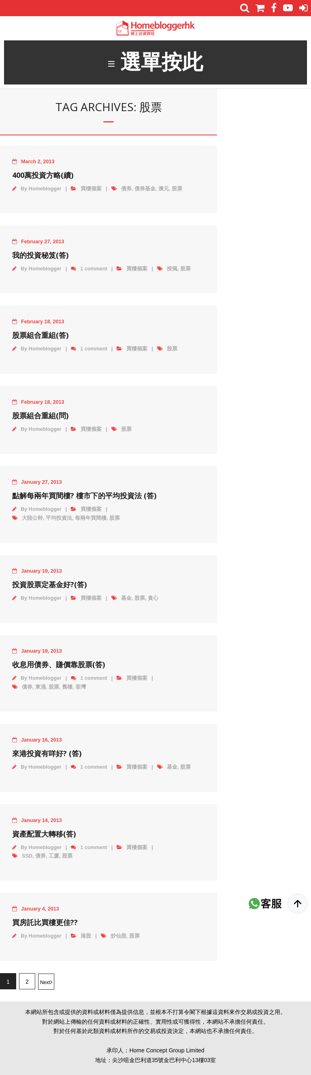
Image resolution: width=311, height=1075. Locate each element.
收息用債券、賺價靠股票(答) (58, 666)
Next (45, 984)
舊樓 (67, 688)
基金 (126, 600)
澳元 (163, 190)
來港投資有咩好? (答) (46, 755)
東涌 (40, 688)
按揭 (172, 270)
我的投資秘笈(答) (40, 256)
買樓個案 (91, 190)
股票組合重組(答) (40, 336)
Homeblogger (45, 190)
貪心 (153, 600)
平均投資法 (59, 519)
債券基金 (145, 190)
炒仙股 (118, 937)
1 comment (93, 270)
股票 (177, 190)
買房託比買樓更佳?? (45, 924)
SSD (27, 857)
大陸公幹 (32, 519)
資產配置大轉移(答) (44, 835)
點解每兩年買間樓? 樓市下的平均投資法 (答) (84, 497)
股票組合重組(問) (40, 417)
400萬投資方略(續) (42, 176)
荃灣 (80, 688)
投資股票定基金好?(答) (49, 586)
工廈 (54, 857)
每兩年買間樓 (91, 519)
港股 (86, 937)
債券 (126, 190)
